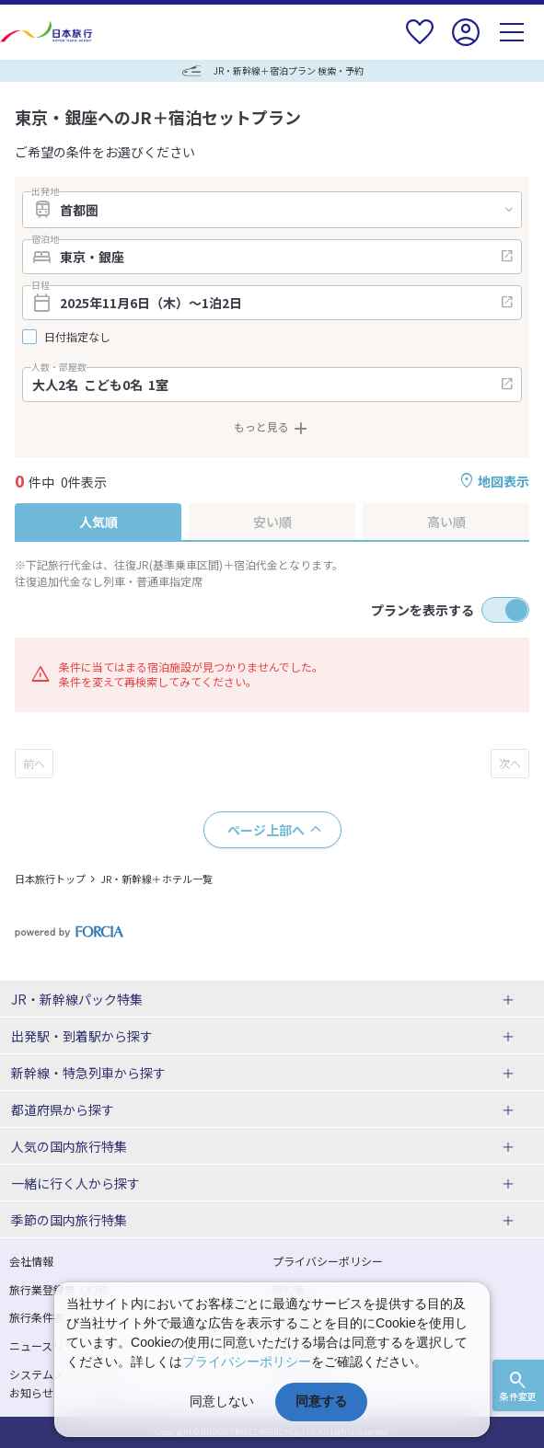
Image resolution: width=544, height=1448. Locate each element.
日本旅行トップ (50, 878)
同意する (321, 1401)
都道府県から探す (62, 1109)
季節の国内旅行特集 (69, 1220)
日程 (40, 285)
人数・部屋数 (59, 367)
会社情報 (31, 1261)
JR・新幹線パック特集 (77, 999)
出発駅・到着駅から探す (82, 1036)
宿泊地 (45, 239)
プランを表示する (422, 610)
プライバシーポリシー (327, 1261)
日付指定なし (77, 336)
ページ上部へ (266, 830)
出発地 (45, 191)
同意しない (222, 1401)
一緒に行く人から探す (75, 1183)
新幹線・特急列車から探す (88, 1072)
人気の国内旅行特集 (69, 1146)
